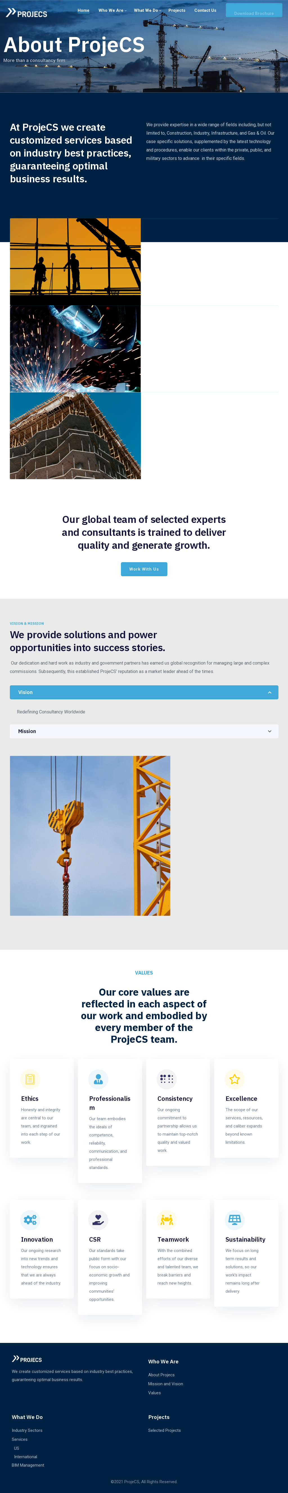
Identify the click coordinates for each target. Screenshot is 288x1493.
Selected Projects (164, 1430)
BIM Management (28, 1465)
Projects (176, 10)
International (25, 1456)
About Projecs (161, 1374)
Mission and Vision (165, 1383)
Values (154, 1392)
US (16, 1448)
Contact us (205, 10)
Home (83, 10)
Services (20, 1439)
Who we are (110, 10)
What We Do (146, 10)
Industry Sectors (27, 1430)
